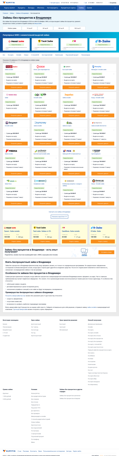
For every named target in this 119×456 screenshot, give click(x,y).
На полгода (34, 330)
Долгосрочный (36, 324)
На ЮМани (91, 356)
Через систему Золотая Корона (98, 373)
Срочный (62, 327)
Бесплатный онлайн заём (42, 154)
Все (4, 55)
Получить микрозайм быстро (15, 296)
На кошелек (91, 361)
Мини (33, 442)
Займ (6, 98)
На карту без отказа (94, 336)
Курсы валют (9, 8)
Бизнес (5, 324)
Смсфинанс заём (39, 184)
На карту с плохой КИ (94, 344)
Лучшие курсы (54, 3)
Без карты (91, 353)
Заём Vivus (8, 184)
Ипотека (40, 8)
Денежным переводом (95, 324)
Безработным (7, 330)
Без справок (35, 399)
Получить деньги (16, 87)
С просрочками (36, 434)
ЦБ (85, 3)
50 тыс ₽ (61, 28)
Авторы (69, 451)
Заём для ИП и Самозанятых (72, 154)
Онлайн (18, 55)
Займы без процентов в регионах (70, 395)
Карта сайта (77, 451)
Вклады (31, 8)
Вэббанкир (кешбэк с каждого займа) (72, 185)
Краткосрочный (36, 336)
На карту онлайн (93, 333)
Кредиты (21, 8)
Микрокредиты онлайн (38, 416)
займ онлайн (91, 307)
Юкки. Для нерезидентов (42, 69)
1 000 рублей (7, 396)
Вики (40, 451)
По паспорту (35, 431)
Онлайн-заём (9, 126)
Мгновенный (64, 330)
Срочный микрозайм (20, 309)
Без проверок (35, 413)
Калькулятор (35, 393)
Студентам (6, 336)
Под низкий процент (72, 55)
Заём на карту (67, 126)
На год (33, 333)
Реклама (26, 451)
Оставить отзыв (106, 252)
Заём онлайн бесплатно (98, 126)
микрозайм (37, 23)
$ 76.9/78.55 (65, 3)
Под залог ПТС (35, 408)
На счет (90, 370)
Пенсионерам (85, 55)
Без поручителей (47, 55)
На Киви (90, 359)
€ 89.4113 (99, 3)
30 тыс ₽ (45, 28)
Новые (26, 55)
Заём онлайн (38, 126)
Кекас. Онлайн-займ (97, 184)
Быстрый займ (67, 69)
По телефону (35, 439)
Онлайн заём (38, 98)
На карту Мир (92, 379)
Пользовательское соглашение (54, 451)
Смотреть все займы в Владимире (59, 212)
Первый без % (35, 405)
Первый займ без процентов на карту (99, 350)
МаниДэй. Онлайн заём (98, 69)
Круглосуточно (36, 425)
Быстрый (62, 324)
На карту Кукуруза (94, 382)
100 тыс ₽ (77, 28)
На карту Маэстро (93, 376)
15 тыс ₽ (29, 28)
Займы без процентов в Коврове (70, 398)
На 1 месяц (34, 327)
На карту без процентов (95, 338)
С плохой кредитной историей (40, 419)
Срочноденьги (95, 154)
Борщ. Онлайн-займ (97, 98)
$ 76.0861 (91, 3)
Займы (81, 8)
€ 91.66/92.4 (74, 3)
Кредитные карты (68, 8)
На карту (10, 55)
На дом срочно (92, 367)
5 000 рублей (7, 399)
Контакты (33, 451)
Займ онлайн (9, 69)
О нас (19, 451)
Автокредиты (52, 8)
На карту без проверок (95, 341)
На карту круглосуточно (95, 347)
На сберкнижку (93, 384)
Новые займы (35, 422)
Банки (89, 8)
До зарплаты (35, 411)
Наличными (59, 55)
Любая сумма (12, 28)
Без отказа (34, 402)
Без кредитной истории (38, 396)
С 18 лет (5, 333)
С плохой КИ (35, 55)
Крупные (5, 393)
